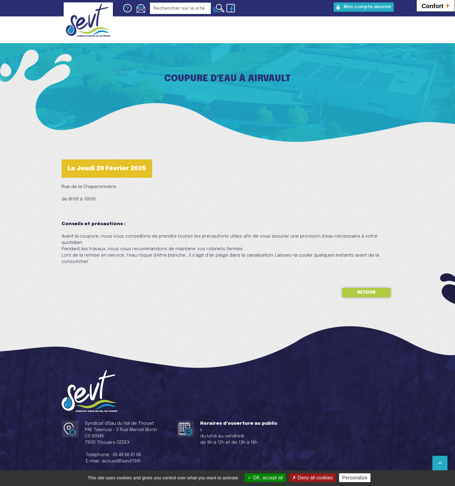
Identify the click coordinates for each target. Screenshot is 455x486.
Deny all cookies (312, 477)
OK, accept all (265, 477)
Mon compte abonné (367, 7)
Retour (366, 292)
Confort (435, 5)
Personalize (354, 477)
